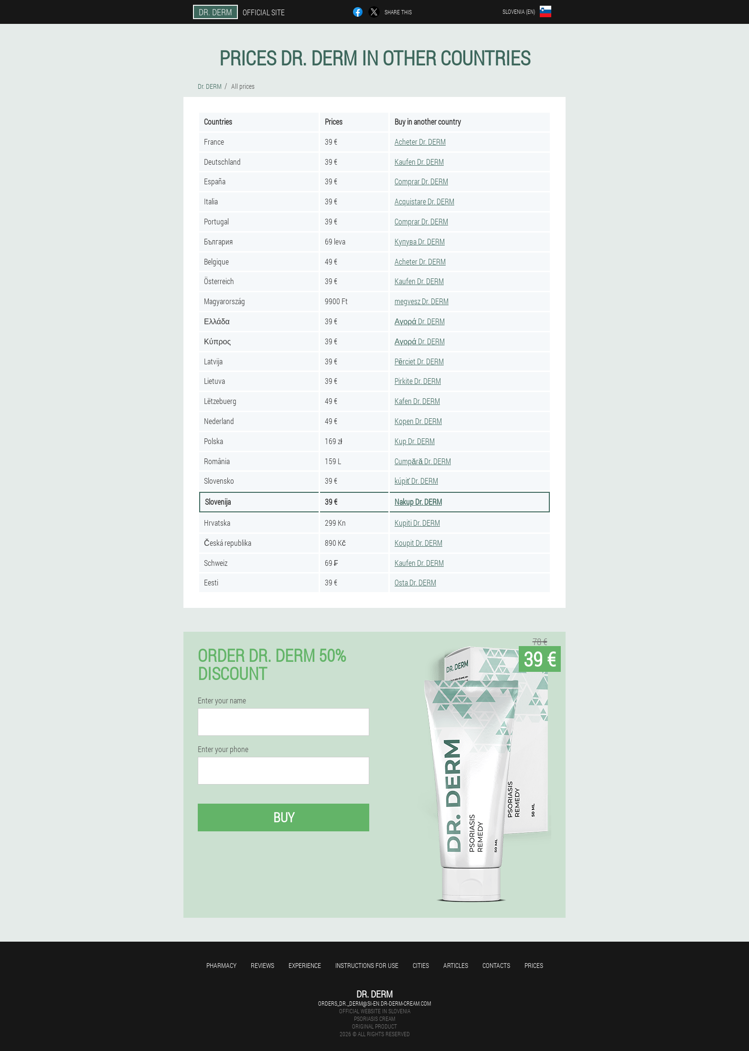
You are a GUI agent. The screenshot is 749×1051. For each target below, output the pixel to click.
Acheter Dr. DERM (420, 142)
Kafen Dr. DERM (417, 401)
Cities (421, 965)
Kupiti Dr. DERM (417, 523)
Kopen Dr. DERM (418, 421)
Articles (455, 965)
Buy (283, 817)
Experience (305, 965)
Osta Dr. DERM (415, 582)
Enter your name (222, 700)
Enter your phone (223, 749)
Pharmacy (221, 965)
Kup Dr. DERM (415, 441)
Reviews (262, 965)
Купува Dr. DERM (420, 241)
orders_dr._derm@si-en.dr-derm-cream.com (374, 1003)
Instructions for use (366, 965)
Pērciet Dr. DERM (419, 361)
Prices (533, 965)
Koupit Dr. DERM (418, 543)
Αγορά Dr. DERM (420, 321)
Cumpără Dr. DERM (423, 461)
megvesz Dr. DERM (422, 301)
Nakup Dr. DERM (418, 502)
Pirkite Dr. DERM (418, 381)
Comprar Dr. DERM (421, 181)
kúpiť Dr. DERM (416, 481)
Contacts (496, 965)
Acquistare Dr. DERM (424, 201)
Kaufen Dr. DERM (419, 162)
